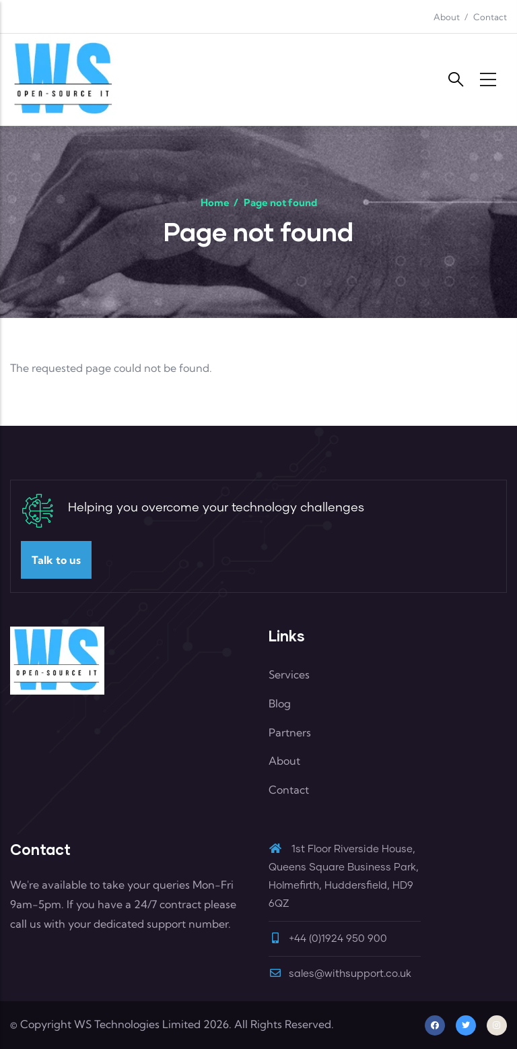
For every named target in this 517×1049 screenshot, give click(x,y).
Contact (490, 16)
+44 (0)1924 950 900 (338, 939)
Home (215, 202)
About (447, 16)
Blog (280, 703)
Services (289, 674)
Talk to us (56, 560)
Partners (290, 732)
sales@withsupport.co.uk (340, 974)
